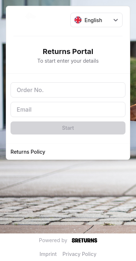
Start (68, 128)
